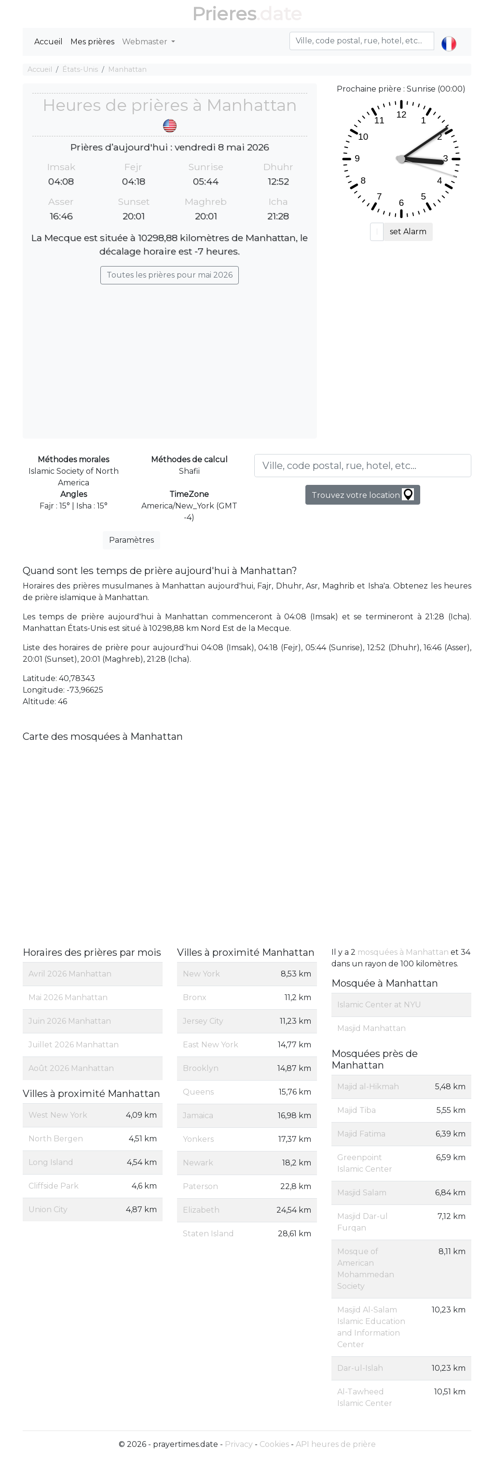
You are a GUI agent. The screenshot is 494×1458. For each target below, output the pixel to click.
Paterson (200, 1186)
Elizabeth (201, 1210)
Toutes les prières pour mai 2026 (170, 275)
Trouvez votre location (363, 494)
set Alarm (408, 231)
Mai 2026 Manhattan (68, 997)
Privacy (239, 1444)
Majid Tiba (356, 1110)
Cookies (274, 1444)
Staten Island (208, 1233)
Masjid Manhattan (371, 1028)
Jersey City (203, 1021)
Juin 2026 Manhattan (69, 1021)
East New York (210, 1044)
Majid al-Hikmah (368, 1086)
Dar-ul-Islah (360, 1368)
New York (201, 973)
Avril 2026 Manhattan (69, 973)
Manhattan (127, 69)
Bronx (194, 997)
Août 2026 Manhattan (71, 1068)
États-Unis (80, 69)
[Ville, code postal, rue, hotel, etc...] (362, 465)
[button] (449, 36)
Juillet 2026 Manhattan (73, 1044)
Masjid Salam (361, 1192)
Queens (198, 1092)
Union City (48, 1209)
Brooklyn (201, 1068)
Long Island (50, 1162)
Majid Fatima (361, 1133)
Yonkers (198, 1139)
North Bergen (55, 1138)
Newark (198, 1162)
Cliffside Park (53, 1185)
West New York (57, 1115)
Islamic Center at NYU (379, 1004)
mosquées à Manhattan (403, 952)
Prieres (224, 13)
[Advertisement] (169, 356)
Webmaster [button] (145, 41)
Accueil (48, 41)
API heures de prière (336, 1444)
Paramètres (131, 540)
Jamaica (198, 1115)
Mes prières (92, 41)
